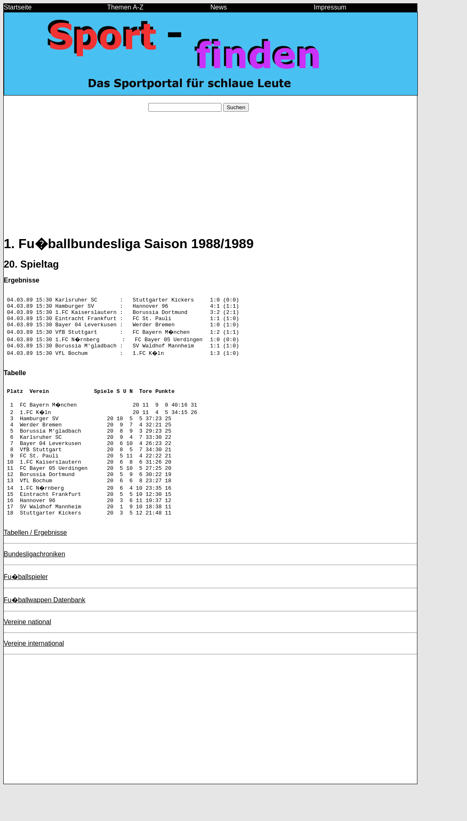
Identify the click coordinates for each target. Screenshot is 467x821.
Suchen (235, 107)
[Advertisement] (210, 176)
